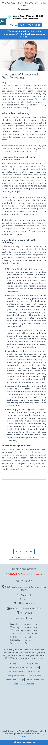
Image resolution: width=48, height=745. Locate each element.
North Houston (33, 671)
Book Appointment (29, 25)
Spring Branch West (35, 680)
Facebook (24, 595)
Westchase (19, 684)
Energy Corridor (16, 667)
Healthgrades (24, 603)
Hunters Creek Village (14, 680)
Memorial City (32, 667)
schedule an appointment (15, 455)
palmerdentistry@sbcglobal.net (24, 608)
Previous (17, 557)
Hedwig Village (16, 663)
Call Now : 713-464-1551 (24, 742)
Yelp (24, 599)
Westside (30, 684)
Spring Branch (32, 663)
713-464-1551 (25, 9)
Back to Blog (24, 551)
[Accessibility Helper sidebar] (3, 21)
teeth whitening (24, 99)
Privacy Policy (38, 731)
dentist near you (37, 225)
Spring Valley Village (16, 675)
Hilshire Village (34, 675)
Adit (24, 736)
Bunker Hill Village (16, 671)
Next (33, 557)
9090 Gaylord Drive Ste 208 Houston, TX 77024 (24, 4)
